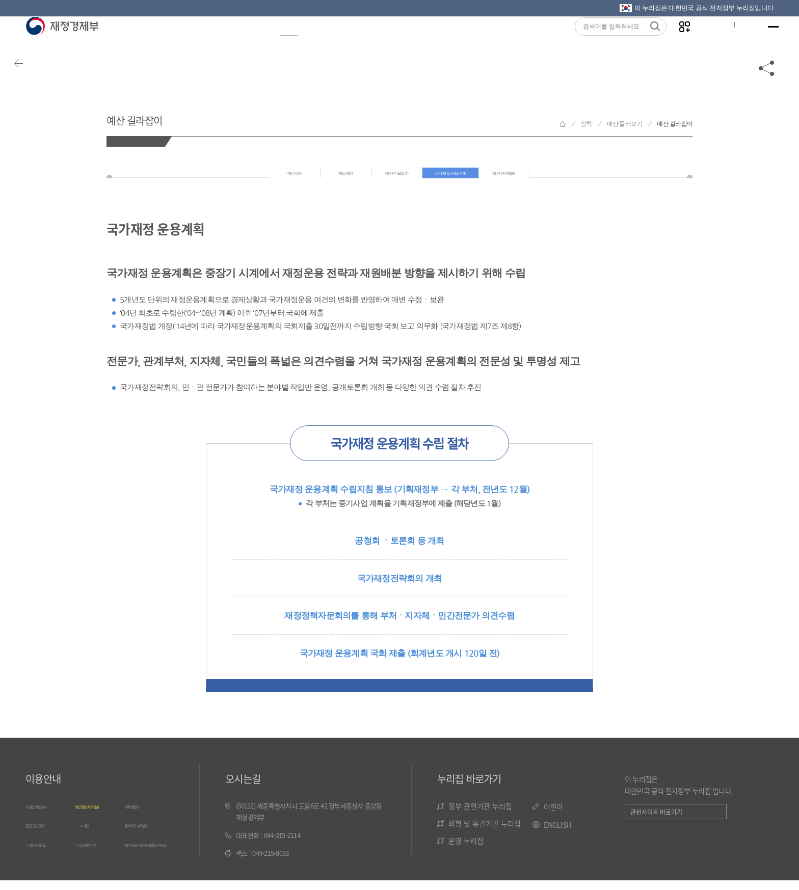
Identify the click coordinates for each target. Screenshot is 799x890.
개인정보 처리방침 (98, 815)
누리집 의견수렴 (96, 851)
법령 (378, 41)
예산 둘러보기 (625, 123)
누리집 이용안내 (46, 815)
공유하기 (767, 82)
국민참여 (434, 41)
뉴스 (234, 41)
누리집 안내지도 (46, 851)
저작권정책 (139, 815)
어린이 (553, 816)
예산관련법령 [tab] (544, 178)
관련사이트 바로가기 (656, 821)
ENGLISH (557, 834)
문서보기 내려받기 (148, 833)
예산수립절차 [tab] (377, 178)
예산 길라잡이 (157, 116)
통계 (330, 41)
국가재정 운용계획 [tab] (460, 178)
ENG (736, 41)
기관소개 (500, 41)
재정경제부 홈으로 (563, 124)
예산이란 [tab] (248, 178)
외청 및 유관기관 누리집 (484, 832)
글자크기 (703, 41)
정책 (282, 41)
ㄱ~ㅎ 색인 (89, 833)
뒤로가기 (35, 82)
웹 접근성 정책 (44, 833)
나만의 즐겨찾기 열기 (672, 41)
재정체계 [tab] (309, 178)
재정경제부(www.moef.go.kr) (61, 42)
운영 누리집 (466, 850)
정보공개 (178, 41)
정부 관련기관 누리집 (480, 815)
